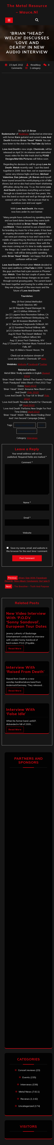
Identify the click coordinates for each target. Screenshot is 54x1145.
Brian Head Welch (25, 425)
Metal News (25, 1091)
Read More (14, 648)
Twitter (43, 364)
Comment (27, 462)
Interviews (32, 438)
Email (27, 517)
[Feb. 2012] (33, 392)
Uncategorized (26, 1106)
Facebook (33, 364)
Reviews (25, 1098)
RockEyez (24, 133)
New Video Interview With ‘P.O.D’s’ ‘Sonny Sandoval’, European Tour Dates (26, 619)
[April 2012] (29, 405)
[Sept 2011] (30, 386)
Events (26, 1077)
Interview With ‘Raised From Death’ (25, 669)
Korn (41, 425)
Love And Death (26, 431)
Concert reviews (26, 1070)
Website (22, 364)
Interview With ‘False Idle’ (20, 711)
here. (43, 358)
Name (27, 502)
